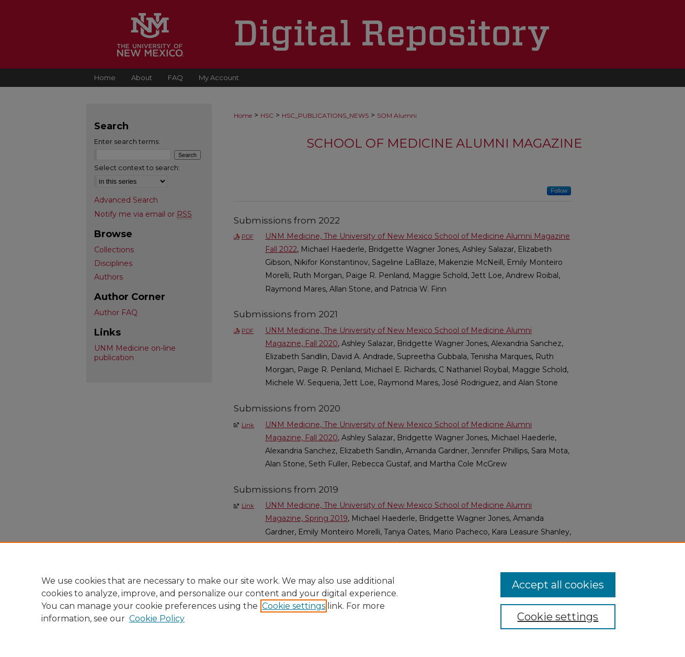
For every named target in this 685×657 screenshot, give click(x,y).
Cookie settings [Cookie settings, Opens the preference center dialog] (557, 616)
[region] (342, 599)
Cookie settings (293, 606)
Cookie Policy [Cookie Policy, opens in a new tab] (157, 618)
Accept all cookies (558, 584)
